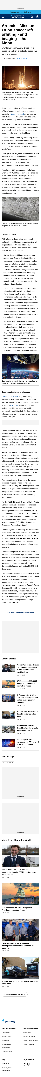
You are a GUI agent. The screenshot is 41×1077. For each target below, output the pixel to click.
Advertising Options (29, 1036)
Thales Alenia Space (10, 397)
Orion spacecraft (17, 114)
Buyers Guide (27, 1032)
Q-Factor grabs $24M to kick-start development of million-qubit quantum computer (18, 945)
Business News (6, 1036)
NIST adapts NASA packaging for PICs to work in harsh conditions (28, 742)
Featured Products (28, 1045)
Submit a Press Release (30, 1040)
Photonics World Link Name (14, 994)
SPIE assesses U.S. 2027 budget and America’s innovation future (27, 683)
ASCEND (14, 405)
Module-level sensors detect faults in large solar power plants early (27, 728)
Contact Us (5, 1064)
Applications (5, 1040)
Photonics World (22, 58)
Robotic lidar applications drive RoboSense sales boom (27, 714)
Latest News (6, 1032)
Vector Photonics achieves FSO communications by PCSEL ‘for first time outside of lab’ (19, 872)
